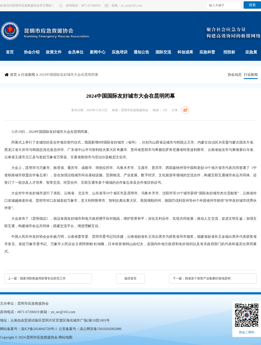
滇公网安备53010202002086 (100, 329)
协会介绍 (32, 52)
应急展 (251, 52)
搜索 (252, 5)
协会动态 (235, 74)
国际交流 (163, 52)
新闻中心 (97, 52)
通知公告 (141, 52)
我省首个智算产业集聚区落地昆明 (208, 278)
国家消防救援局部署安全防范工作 (43, 278)
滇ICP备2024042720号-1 (39, 329)
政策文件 (54, 52)
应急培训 (119, 52)
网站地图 (65, 337)
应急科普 (207, 52)
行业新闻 (28, 74)
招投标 (229, 52)
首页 (10, 52)
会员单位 (76, 52)
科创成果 (185, 52)
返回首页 (130, 278)
